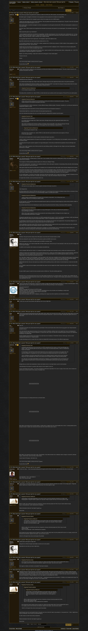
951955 (77, 96)
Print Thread (11, 10)
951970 (77, 299)
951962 (77, 232)
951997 (77, 467)
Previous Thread (26, 7)
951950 (77, 12)
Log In (76, 2)
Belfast (14, 296)
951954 (77, 77)
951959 (77, 181)
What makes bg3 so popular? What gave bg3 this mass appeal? (25, 12)
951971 (77, 311)
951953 (77, 67)
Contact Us (63, 628)
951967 (77, 281)
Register (71, 2)
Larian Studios (12, 2)
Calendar (42, 4)
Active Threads (49, 4)
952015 (77, 557)
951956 (77, 156)
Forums (19, 2)
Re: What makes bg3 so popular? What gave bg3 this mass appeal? (25, 67)
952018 (77, 582)
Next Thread (61, 7)
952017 (77, 569)
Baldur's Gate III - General (36, 2)
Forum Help (68, 628)
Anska (64, 557)
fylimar (64, 513)
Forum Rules (12, 628)
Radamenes (63, 67)
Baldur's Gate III (25, 2)
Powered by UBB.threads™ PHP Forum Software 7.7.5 (44, 630)
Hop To (28, 624)
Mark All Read (19, 628)
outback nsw (15, 479)
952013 (77, 539)
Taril (64, 96)
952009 (77, 513)
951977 (77, 323)
